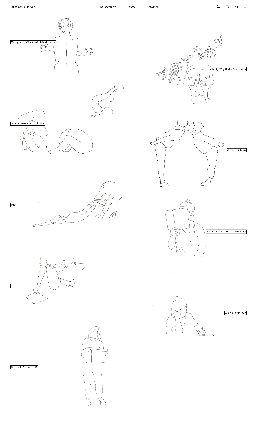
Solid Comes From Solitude (27, 123)
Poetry (131, 7)
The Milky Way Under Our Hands (226, 69)
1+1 (12, 286)
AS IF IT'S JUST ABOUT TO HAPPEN (226, 231)
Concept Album (236, 150)
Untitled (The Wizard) (24, 367)
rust (13, 204)
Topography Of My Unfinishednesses (33, 42)
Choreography (107, 7)
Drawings (152, 7)
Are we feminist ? (235, 312)
